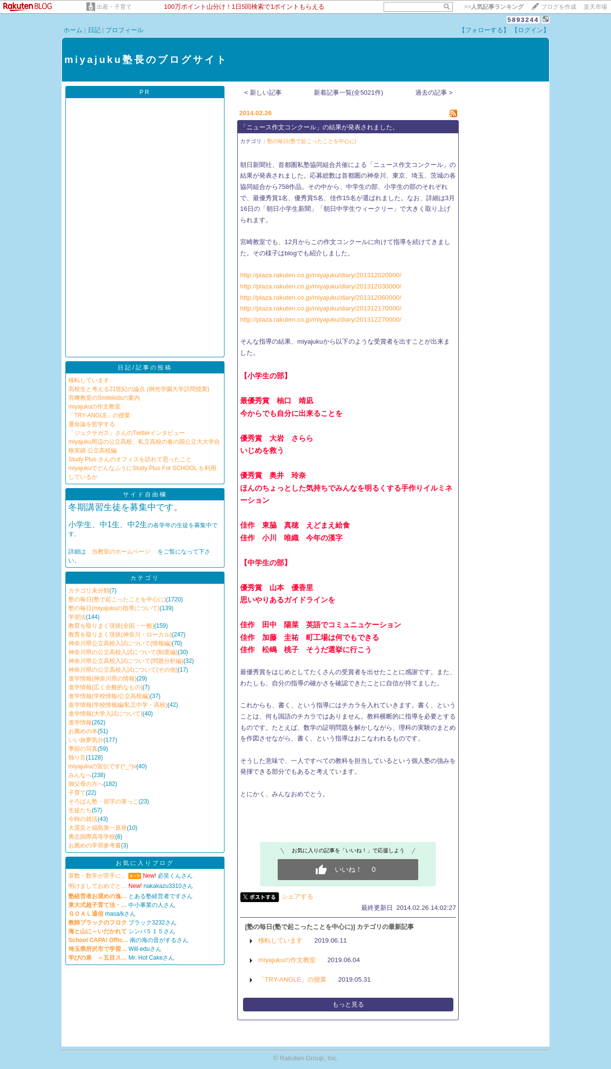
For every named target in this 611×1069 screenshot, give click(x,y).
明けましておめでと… (97, 886)
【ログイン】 (530, 30)
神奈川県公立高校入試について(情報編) (120, 643)
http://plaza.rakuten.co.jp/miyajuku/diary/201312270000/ (320, 319)
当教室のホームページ (122, 551)
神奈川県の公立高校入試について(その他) (123, 669)
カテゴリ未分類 (88, 590)
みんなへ (80, 775)
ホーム (72, 30)
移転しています (88, 380)
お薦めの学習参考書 (94, 845)
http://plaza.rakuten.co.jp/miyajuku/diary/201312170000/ (320, 308)
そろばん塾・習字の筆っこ (103, 801)
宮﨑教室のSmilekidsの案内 (104, 397)
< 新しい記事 (263, 92)
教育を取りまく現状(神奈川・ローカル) (120, 634)
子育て (77, 792)
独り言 (77, 757)
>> (494, 6)
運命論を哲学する (91, 424)
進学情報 (80, 722)
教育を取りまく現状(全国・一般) (111, 625)
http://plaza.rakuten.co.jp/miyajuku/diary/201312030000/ (320, 286)
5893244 (523, 19)
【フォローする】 (484, 30)
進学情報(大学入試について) (105, 713)
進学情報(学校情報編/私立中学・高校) (117, 704)
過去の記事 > (434, 92)
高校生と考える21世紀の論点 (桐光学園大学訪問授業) (138, 389)
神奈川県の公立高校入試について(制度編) (123, 652)
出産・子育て (114, 6)
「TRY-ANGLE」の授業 (99, 415)
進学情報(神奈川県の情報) (102, 678)
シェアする (297, 896)
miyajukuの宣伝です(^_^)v (102, 766)
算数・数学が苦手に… (97, 875)
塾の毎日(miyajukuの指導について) (114, 608)
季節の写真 (83, 748)
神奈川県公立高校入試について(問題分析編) (125, 661)
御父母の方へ (85, 784)
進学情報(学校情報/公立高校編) (109, 696)
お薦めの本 (83, 731)
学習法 (77, 617)
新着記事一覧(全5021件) (349, 92)
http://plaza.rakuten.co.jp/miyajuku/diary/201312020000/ (320, 275)
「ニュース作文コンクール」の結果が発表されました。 (319, 127)
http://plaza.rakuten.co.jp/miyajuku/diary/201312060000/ (320, 297)
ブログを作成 (558, 6)
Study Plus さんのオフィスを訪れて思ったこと (130, 459)
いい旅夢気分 (85, 740)
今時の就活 (83, 819)
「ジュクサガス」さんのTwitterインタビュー (126, 433)
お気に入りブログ (145, 863)
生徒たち (80, 810)
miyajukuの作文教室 (94, 406)
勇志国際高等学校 (91, 836)
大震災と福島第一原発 (97, 827)
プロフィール (124, 30)
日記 (94, 30)
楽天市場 (595, 6)
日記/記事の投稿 (145, 367)
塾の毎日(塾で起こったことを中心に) (117, 599)
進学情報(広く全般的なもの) (105, 687)
